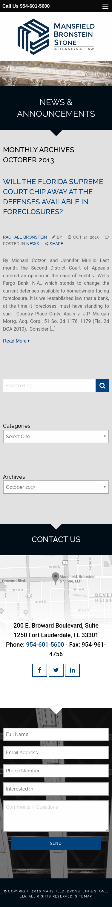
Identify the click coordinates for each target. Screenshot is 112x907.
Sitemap (83, 896)
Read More (16, 340)
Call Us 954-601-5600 (26, 6)
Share (56, 243)
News (32, 243)
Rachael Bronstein (25, 237)
